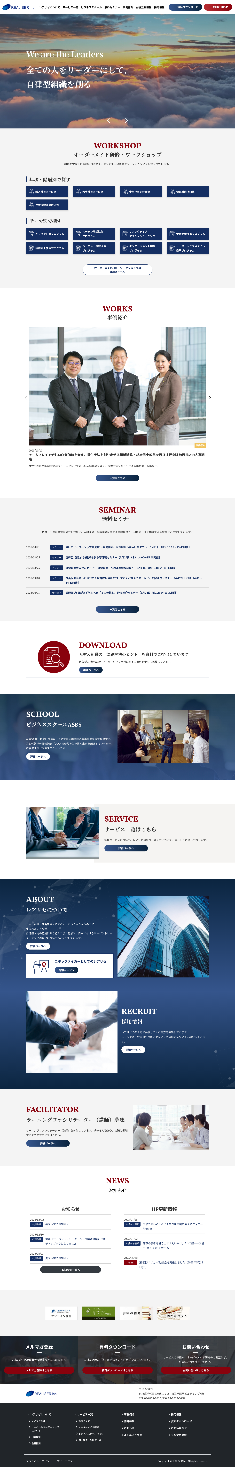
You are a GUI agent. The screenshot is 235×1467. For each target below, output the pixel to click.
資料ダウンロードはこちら (117, 1370)
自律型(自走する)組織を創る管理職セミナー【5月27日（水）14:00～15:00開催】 (105, 557)
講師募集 (129, 1421)
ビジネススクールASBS (90, 1433)
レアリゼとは (38, 1420)
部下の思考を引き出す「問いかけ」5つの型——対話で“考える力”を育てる (164, 1245)
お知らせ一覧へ (71, 1270)
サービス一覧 (70, 7)
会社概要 (36, 1443)
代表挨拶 (36, 1437)
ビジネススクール (91, 7)
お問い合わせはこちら (196, 1370)
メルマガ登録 (179, 1435)
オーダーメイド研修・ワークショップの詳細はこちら (117, 270)
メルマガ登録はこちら (39, 1370)
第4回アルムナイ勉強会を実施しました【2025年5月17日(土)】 (163, 1264)
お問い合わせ (220, 7)
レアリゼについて (49, 7)
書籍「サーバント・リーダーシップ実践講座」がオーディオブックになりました (69, 1241)
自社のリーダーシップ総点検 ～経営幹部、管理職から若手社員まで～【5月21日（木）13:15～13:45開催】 (120, 547)
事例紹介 (128, 7)
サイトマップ (65, 1461)
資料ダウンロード (187, 7)
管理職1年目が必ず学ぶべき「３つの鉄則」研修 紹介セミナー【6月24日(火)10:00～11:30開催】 (114, 592)
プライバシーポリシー (39, 1461)
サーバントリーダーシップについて (45, 1429)
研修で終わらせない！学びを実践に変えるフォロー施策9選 (163, 1226)
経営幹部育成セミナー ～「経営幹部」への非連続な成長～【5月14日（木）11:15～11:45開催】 (114, 567)
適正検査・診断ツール (89, 1440)
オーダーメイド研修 (88, 1427)
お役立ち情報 (143, 7)
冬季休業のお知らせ (49, 1224)
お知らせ (129, 1428)
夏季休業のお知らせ (49, 1258)
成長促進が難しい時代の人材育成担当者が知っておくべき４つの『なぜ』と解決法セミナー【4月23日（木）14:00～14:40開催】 (126, 580)
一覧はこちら (117, 478)
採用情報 (159, 7)
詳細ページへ (91, 670)
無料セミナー (112, 7)
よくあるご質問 (133, 1435)
